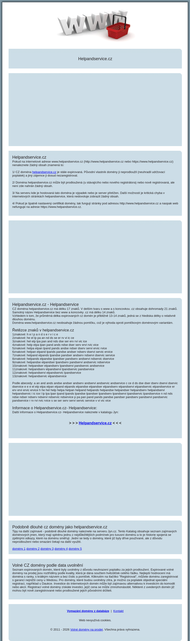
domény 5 (75, 548)
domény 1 (18, 548)
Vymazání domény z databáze (88, 611)
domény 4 (61, 548)
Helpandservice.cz (95, 423)
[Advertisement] (95, 109)
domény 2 (33, 548)
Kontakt (118, 611)
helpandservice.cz (44, 172)
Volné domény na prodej (86, 629)
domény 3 (47, 548)
